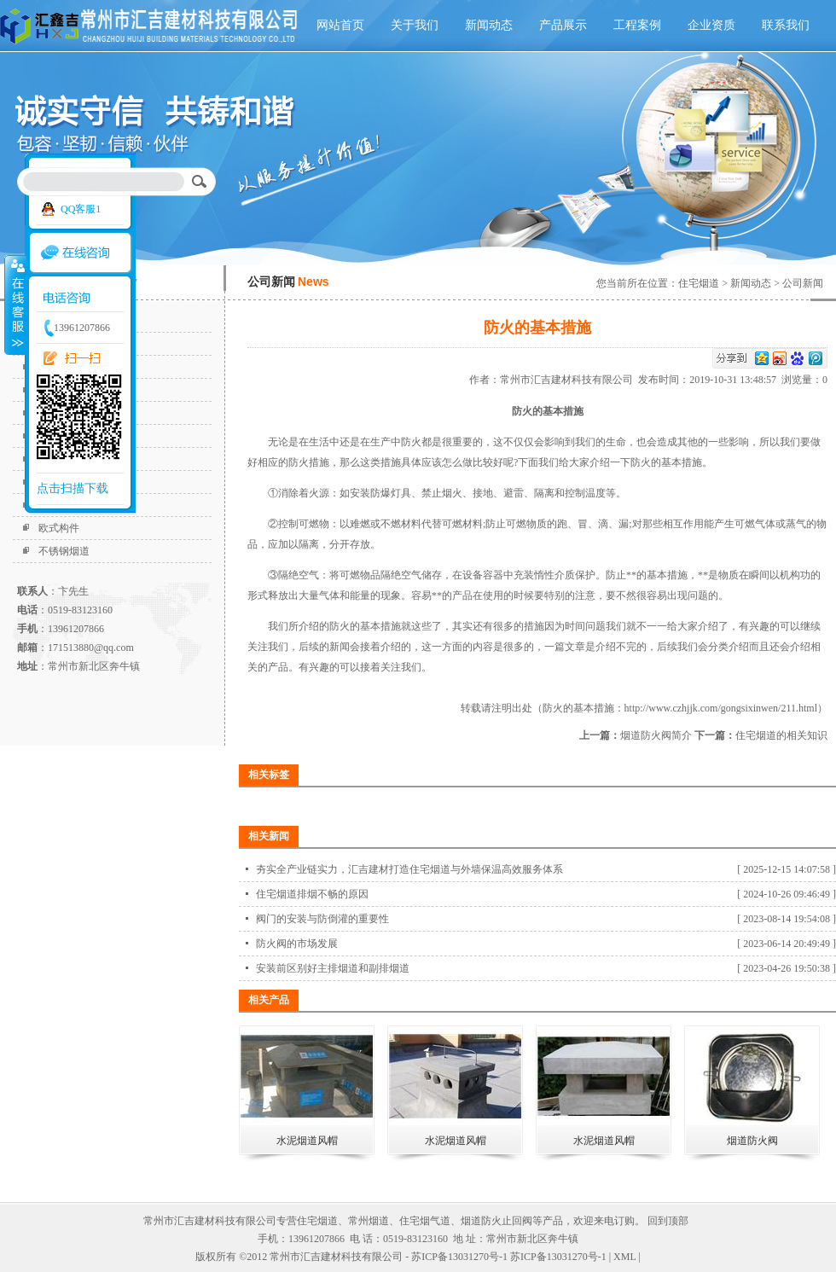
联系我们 (786, 25)
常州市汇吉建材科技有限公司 (569, 380)
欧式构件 (58, 528)
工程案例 (637, 25)
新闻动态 (489, 25)
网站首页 (340, 25)
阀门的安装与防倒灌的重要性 (322, 919)
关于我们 (414, 25)
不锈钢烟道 (64, 551)
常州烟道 (368, 1221)
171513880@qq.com (91, 647)
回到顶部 (667, 1221)
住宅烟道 (698, 283)
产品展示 (563, 25)
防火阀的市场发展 (297, 944)
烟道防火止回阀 (496, 1221)
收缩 (14, 304)
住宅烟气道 (424, 1221)
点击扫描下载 (72, 488)
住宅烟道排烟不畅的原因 (312, 894)
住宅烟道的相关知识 (781, 735)
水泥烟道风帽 (307, 1141)
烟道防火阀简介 (656, 735)
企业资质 (711, 25)
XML (624, 1257)
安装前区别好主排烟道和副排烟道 (332, 968)
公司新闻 (802, 283)
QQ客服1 (81, 209)
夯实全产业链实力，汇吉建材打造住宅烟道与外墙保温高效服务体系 (409, 869)
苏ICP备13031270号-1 (558, 1257)
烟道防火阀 (752, 1141)
